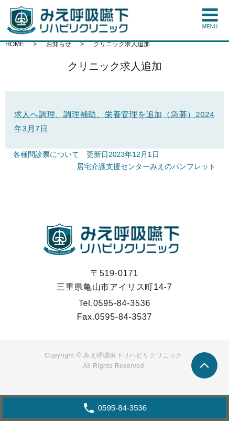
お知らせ (58, 44)
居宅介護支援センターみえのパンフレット (146, 166)
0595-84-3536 (121, 303)
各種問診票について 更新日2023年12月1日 (86, 154)
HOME (14, 44)
